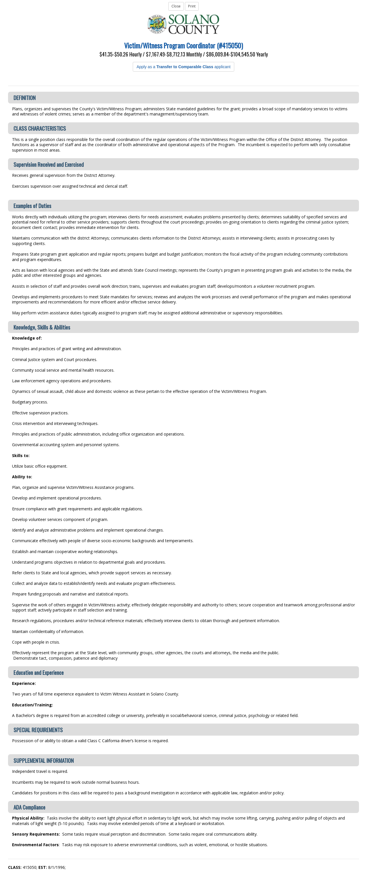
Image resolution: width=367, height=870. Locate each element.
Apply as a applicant (183, 66)
